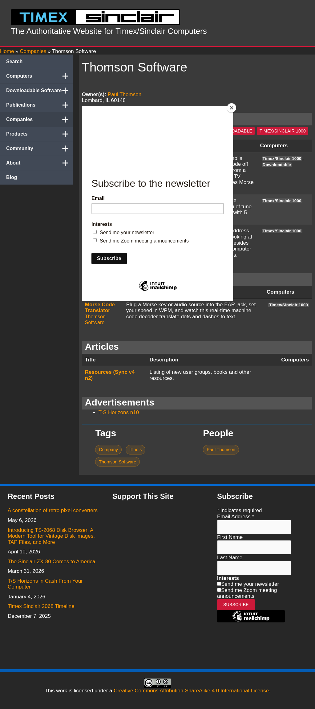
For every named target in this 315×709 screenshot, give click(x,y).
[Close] (231, 107)
